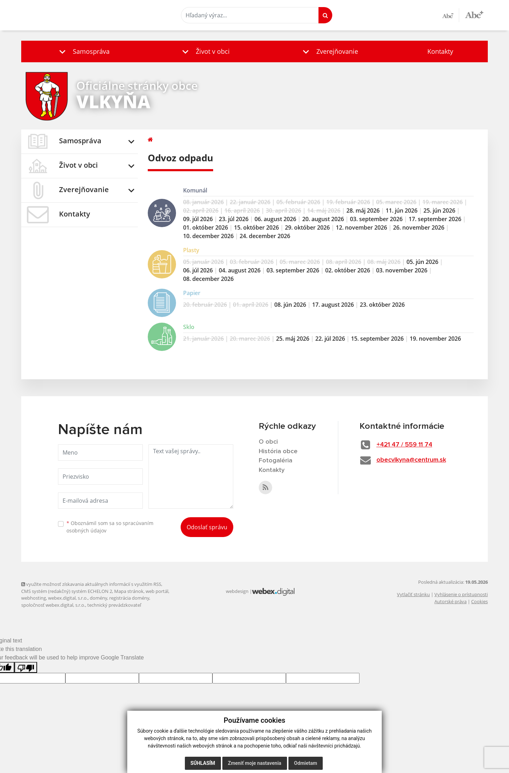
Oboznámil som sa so (109, 527)
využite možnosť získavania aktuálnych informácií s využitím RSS (91, 584)
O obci (268, 442)
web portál (157, 591)
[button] (82, 51)
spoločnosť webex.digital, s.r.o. (53, 605)
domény (98, 598)
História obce (278, 451)
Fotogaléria (275, 460)
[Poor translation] (25, 667)
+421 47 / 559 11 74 (404, 445)
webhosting (33, 598)
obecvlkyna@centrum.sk (411, 460)
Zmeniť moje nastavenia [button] (254, 763)
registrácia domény (129, 598)
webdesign (237, 591)
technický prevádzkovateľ (114, 605)
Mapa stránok (129, 591)
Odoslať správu (207, 527)
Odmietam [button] (305, 763)
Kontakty (440, 51)
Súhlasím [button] (203, 763)
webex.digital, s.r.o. (68, 598)
